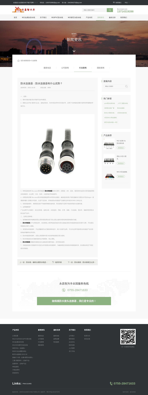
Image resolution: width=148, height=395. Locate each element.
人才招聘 (72, 348)
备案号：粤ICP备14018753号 (50, 392)
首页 (15, 17)
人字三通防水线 (123, 103)
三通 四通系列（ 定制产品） (21, 360)
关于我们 (43, 17)
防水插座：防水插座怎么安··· (84, 262)
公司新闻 (65, 68)
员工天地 (72, 351)
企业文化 (72, 342)
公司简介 (72, 336)
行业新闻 (34, 60)
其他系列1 (15, 373)
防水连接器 (120, 108)
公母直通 (15, 336)
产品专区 (89, 17)
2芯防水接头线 (122, 113)
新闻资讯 (100, 17)
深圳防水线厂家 (109, 108)
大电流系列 (16, 370)
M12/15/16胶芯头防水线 (20, 345)
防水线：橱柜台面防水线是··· (36, 262)
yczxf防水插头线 (109, 103)
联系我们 (118, 2)
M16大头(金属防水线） (19, 351)
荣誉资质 (72, 339)
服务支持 (112, 17)
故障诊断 (56, 339)
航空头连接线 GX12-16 (19, 354)
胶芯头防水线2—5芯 (110, 122)
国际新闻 (100, 68)
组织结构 (72, 345)
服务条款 (56, 336)
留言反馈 (87, 339)
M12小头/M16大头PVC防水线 (21, 339)
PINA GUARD (27, 383)
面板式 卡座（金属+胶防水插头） (23, 357)
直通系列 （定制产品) (19, 363)
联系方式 (87, 336)
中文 (127, 2)
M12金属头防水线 (28, 17)
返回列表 (57, 262)
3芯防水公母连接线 (110, 117)
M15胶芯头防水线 (74, 17)
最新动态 (47, 68)
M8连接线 (15, 366)
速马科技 (133, 392)
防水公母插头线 (109, 113)
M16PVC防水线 (57, 17)
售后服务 (56, 342)
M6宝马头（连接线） (19, 348)
